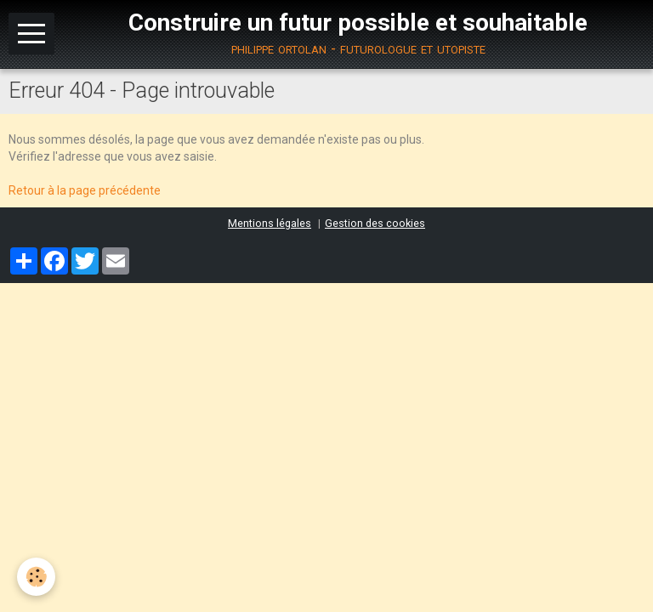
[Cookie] (36, 577)
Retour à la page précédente (85, 190)
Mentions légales (269, 223)
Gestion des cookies (375, 223)
